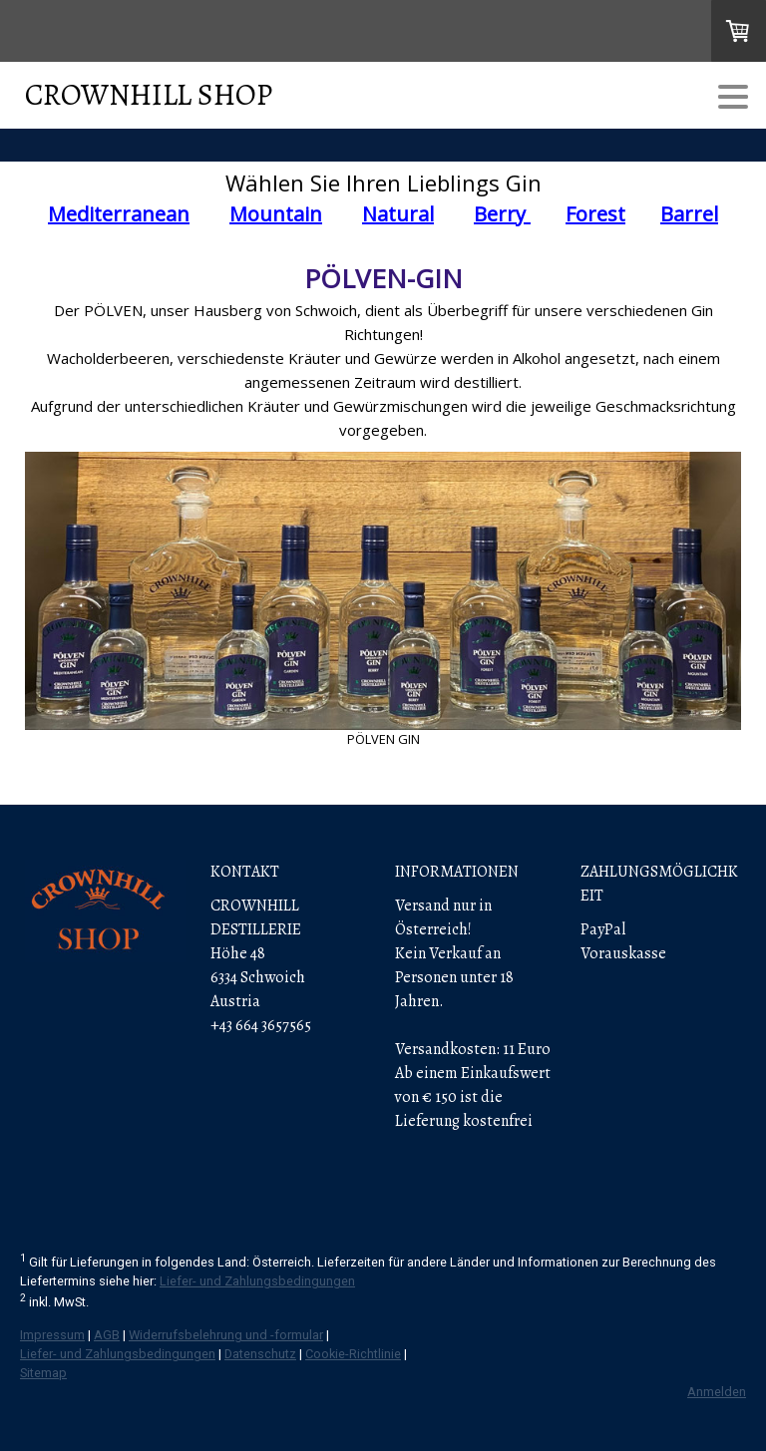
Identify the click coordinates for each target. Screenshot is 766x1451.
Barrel (689, 213)
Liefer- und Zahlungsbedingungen (257, 1280)
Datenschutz (260, 1353)
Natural (398, 213)
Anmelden (716, 1391)
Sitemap (43, 1372)
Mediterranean (119, 213)
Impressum (52, 1334)
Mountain (275, 213)
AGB (107, 1334)
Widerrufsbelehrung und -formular (226, 1334)
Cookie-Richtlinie (353, 1353)
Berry (502, 213)
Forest (595, 213)
